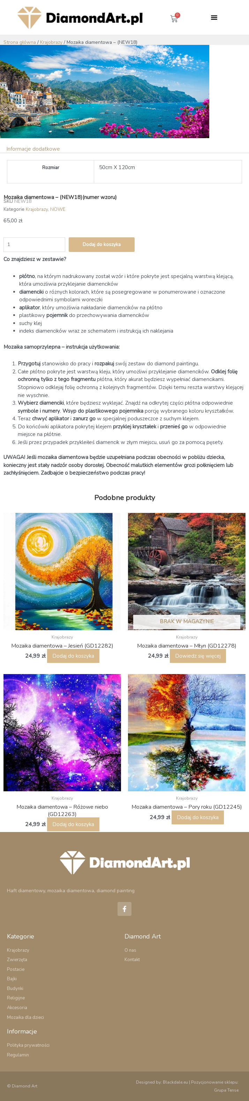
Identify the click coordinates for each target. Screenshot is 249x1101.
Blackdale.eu (175, 1082)
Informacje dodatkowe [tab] (33, 148)
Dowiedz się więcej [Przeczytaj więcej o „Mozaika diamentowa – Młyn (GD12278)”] (198, 655)
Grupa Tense (226, 1090)
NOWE (58, 209)
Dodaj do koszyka (102, 244)
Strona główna (19, 42)
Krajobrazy (51, 42)
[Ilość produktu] (34, 244)
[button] (214, 17)
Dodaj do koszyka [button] (73, 655)
